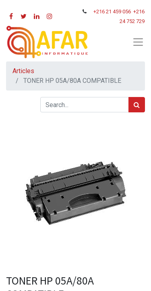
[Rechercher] (136, 104)
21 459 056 (119, 11)
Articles (23, 71)
